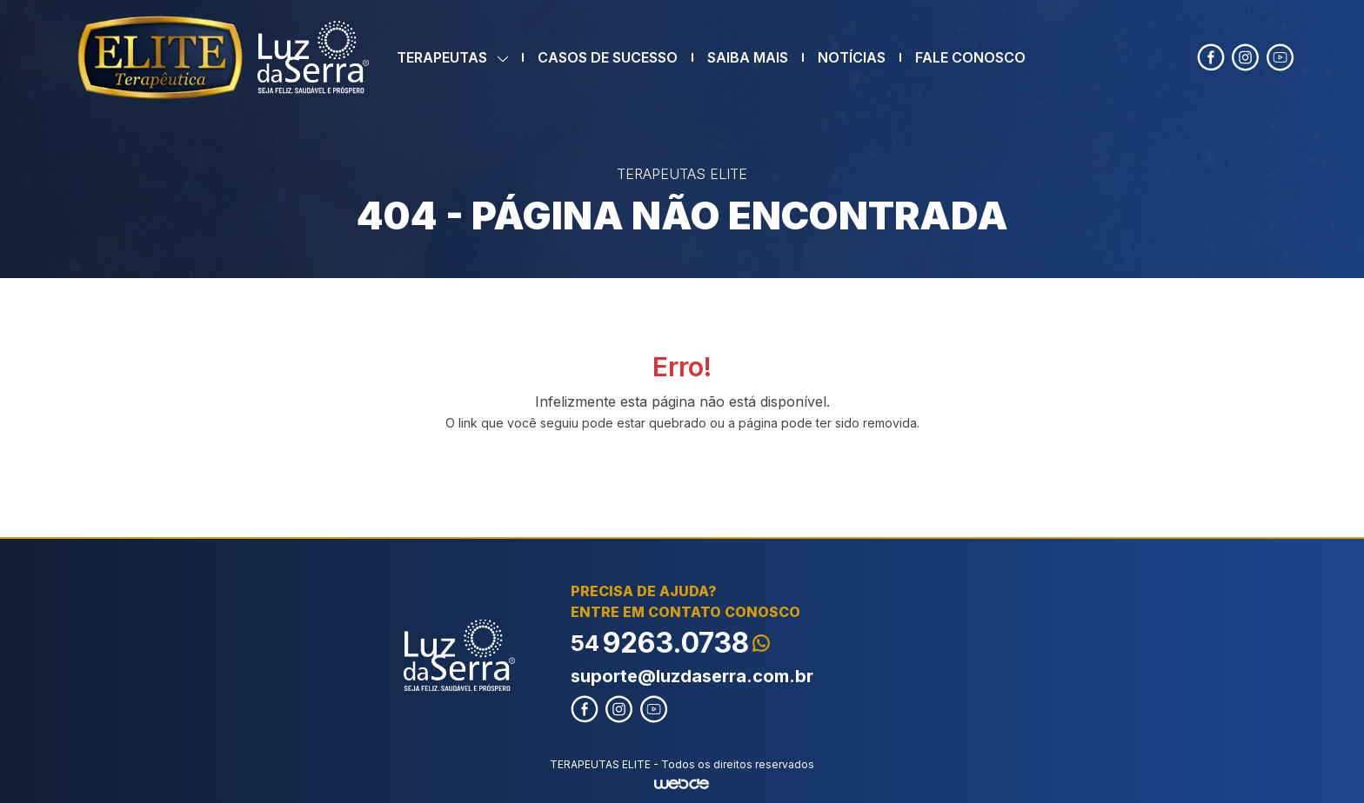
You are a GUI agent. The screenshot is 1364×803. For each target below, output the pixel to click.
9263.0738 (670, 643)
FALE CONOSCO (970, 57)
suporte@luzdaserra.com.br (692, 676)
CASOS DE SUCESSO (608, 57)
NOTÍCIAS (852, 57)
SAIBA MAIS (747, 57)
